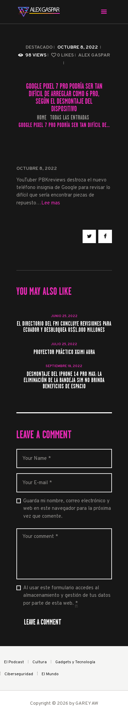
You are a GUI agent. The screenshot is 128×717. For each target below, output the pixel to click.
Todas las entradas (69, 117)
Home (41, 117)
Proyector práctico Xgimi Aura (64, 352)
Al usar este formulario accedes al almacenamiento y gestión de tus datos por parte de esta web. (67, 596)
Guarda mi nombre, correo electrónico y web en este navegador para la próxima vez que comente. (67, 509)
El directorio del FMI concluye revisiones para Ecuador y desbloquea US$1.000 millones (64, 327)
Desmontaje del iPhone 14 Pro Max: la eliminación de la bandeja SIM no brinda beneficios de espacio (64, 380)
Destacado (39, 47)
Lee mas (50, 203)
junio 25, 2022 (64, 316)
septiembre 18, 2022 (64, 366)
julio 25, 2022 (64, 344)
